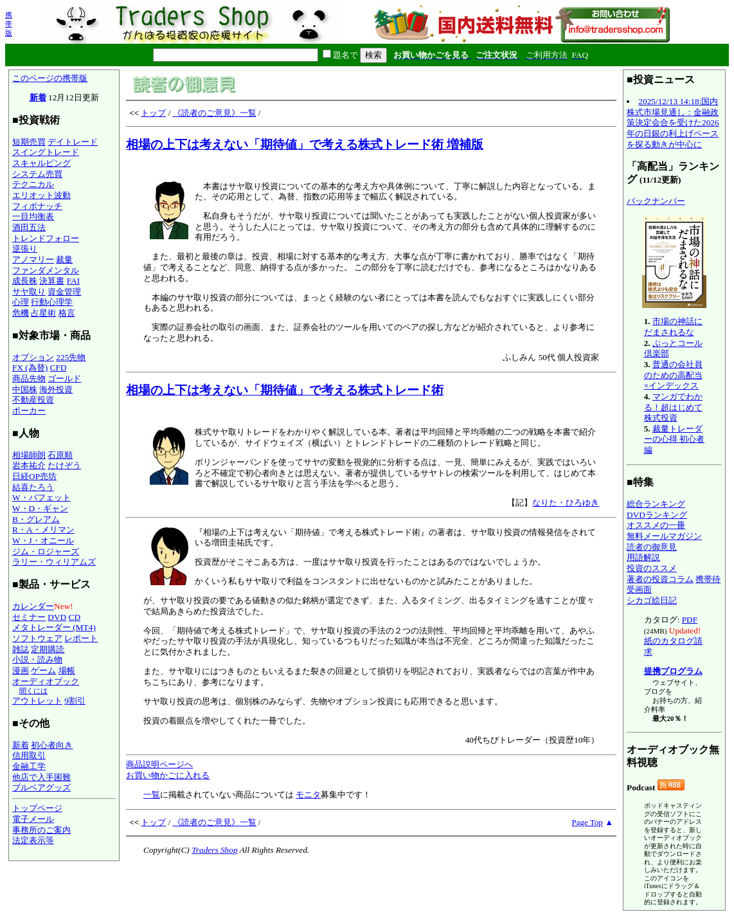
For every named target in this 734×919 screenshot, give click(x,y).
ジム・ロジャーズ (45, 551)
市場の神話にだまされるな (673, 326)
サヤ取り (29, 291)
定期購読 (47, 649)
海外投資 (56, 389)
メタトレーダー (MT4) (54, 627)
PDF (689, 619)
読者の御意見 (652, 547)
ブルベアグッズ (41, 787)
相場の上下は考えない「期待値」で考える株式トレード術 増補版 (304, 144)
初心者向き (52, 745)
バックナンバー (656, 201)
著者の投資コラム (660, 579)
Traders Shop (214, 850)
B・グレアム (36, 519)
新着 (38, 97)
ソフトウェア (37, 638)
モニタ (308, 794)
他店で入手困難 (41, 777)
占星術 (43, 313)
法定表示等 (33, 840)
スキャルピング (41, 163)
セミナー (29, 617)
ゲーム (43, 670)
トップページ (37, 808)
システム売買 (37, 174)
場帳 (66, 670)
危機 (20, 313)
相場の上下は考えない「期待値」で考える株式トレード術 (284, 390)
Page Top (587, 822)
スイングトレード (45, 152)
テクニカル (33, 184)
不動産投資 (33, 400)
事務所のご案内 (41, 830)
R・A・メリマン (43, 529)
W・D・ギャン (40, 508)
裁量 (64, 259)
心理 (20, 302)
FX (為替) (30, 367)
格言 (66, 313)
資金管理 (64, 291)
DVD (57, 617)
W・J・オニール (43, 540)
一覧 (151, 794)
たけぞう (64, 465)
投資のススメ (652, 568)
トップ (153, 113)
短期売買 (29, 142)
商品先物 (29, 378)
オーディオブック (45, 681)
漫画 (20, 670)
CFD (58, 367)
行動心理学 (52, 302)
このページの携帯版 (49, 78)
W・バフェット (41, 497)
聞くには (33, 691)
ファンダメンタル (45, 270)
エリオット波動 (41, 195)
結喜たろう (33, 487)
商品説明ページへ (159, 764)
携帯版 (8, 24)
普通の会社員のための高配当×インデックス (673, 374)
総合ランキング (656, 504)
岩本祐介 (29, 465)
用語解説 (643, 557)
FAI (73, 281)
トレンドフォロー (45, 238)
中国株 (24, 389)
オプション (33, 357)
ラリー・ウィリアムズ (54, 562)
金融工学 (29, 766)
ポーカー (29, 410)
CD (75, 617)
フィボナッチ (37, 206)
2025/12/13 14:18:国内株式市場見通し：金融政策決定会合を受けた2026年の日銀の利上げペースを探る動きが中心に (673, 122)
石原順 (60, 455)
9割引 (74, 700)
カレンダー (33, 606)
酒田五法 (29, 227)
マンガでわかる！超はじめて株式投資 (673, 407)
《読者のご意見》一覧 (214, 113)
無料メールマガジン (664, 536)
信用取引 (29, 755)
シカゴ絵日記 (652, 600)
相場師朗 (29, 455)
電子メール (33, 819)
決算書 (51, 281)
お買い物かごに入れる (168, 775)
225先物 (70, 357)
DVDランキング (657, 515)
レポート (81, 638)
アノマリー (33, 259)
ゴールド (64, 378)
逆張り (24, 248)
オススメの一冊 (656, 525)
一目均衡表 (33, 216)
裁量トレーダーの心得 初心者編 (674, 439)
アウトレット (37, 700)
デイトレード (73, 142)
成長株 (24, 281)
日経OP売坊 (34, 476)
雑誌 (20, 649)
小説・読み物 (37, 659)
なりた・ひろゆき (565, 502)
